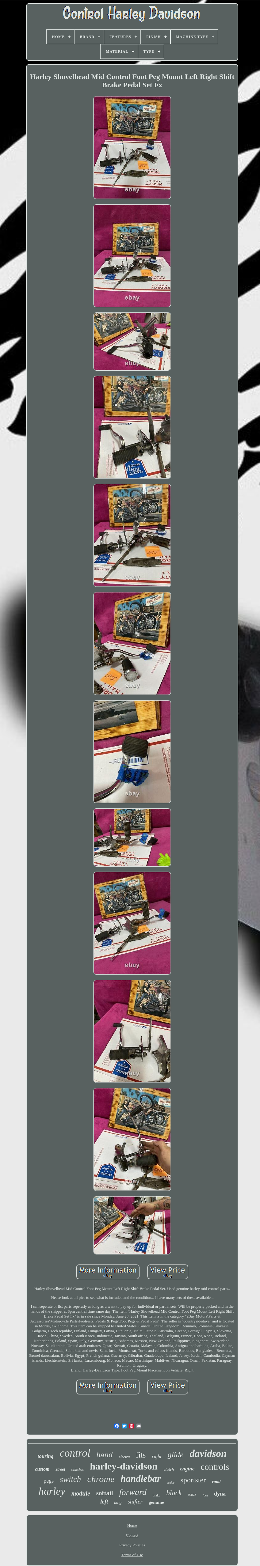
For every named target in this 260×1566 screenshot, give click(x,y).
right (156, 1456)
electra (124, 1456)
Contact (132, 1535)
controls (215, 1467)
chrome (100, 1479)
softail (104, 1493)
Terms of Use (132, 1555)
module (80, 1493)
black (174, 1493)
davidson (208, 1453)
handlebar (140, 1478)
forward (133, 1492)
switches (77, 1469)
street (60, 1469)
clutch (169, 1469)
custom (42, 1469)
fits (141, 1455)
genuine (156, 1502)
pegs (49, 1481)
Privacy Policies (132, 1545)
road (216, 1481)
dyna (220, 1494)
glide (175, 1454)
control (75, 1453)
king (117, 1502)
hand (104, 1455)
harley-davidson (123, 1466)
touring (46, 1456)
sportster (193, 1480)
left (104, 1501)
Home (132, 1525)
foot (205, 1495)
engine (187, 1469)
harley (52, 1491)
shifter (135, 1501)
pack (192, 1495)
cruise (170, 1482)
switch (70, 1479)
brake (156, 1495)
